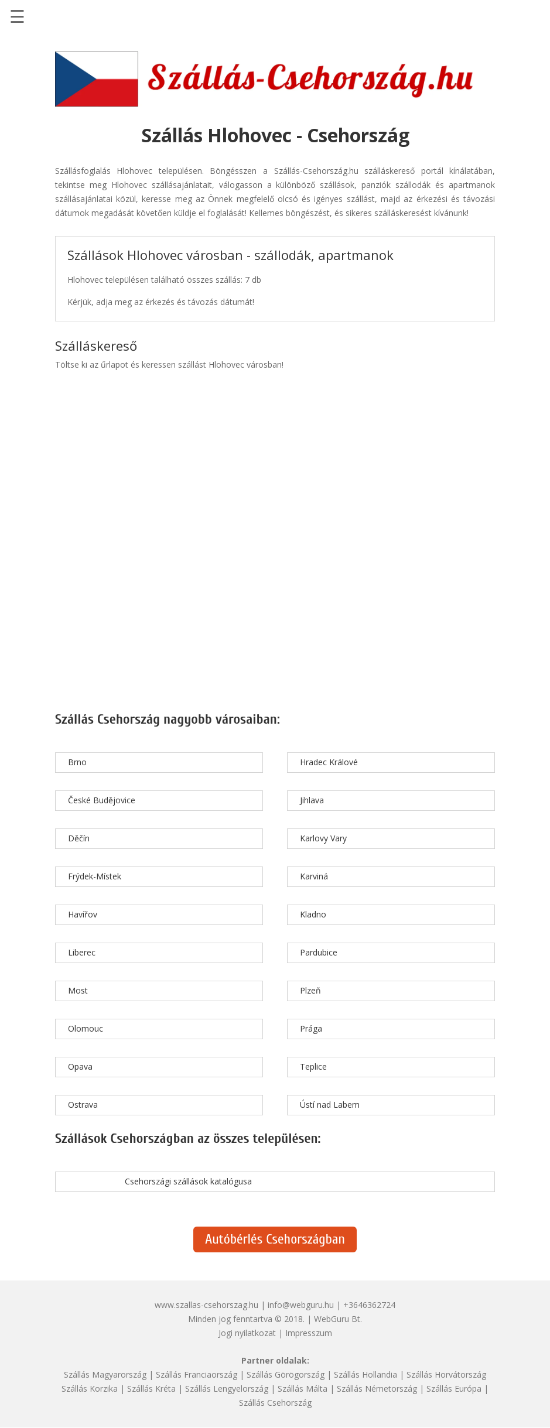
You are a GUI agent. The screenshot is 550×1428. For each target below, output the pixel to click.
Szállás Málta (302, 1388)
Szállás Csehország (275, 1402)
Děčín (79, 838)
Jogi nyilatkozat (247, 1332)
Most (78, 990)
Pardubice (318, 952)
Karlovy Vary (323, 838)
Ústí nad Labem (330, 1104)
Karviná (314, 876)
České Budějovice (101, 800)
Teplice (313, 1066)
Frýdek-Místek (94, 876)
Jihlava (312, 800)
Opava (80, 1066)
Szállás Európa (453, 1388)
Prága (311, 1028)
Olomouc (85, 1028)
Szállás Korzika (90, 1388)
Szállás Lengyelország (226, 1388)
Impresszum (308, 1332)
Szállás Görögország (285, 1374)
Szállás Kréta (151, 1388)
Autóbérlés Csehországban (275, 1239)
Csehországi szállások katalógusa (188, 1181)
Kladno (313, 914)
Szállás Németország (377, 1388)
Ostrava (83, 1104)
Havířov (82, 914)
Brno (77, 762)
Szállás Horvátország (446, 1374)
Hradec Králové (329, 762)
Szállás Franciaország (196, 1374)
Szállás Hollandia (365, 1374)
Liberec (81, 952)
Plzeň (310, 990)
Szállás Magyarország (105, 1374)
